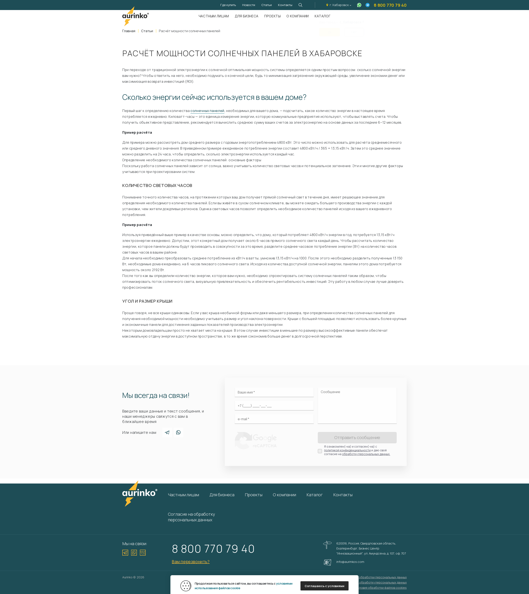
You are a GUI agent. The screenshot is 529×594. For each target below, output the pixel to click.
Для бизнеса (246, 16)
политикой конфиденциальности (347, 450)
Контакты (285, 5)
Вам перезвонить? (191, 561)
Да (329, 30)
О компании (297, 16)
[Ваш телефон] (274, 405)
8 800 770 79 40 (390, 5)
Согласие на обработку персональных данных (191, 517)
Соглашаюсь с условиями (324, 586)
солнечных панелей (207, 110)
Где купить (228, 5)
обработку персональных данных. (366, 454)
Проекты (272, 16)
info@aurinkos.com (350, 562)
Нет (353, 30)
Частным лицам (214, 16)
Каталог (315, 495)
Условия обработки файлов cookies (381, 588)
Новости (248, 5)
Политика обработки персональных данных (376, 577)
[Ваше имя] (274, 392)
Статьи (266, 5)
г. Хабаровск (339, 5)
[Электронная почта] (274, 419)
